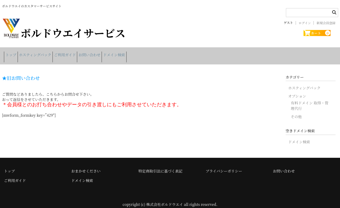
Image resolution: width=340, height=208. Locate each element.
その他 (296, 110)
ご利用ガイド (83, 52)
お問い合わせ (116, 52)
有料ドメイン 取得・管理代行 (309, 99)
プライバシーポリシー (224, 165)
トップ (12, 52)
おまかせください (86, 165)
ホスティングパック (45, 52)
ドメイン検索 (149, 52)
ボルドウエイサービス (63, 32)
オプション (297, 90)
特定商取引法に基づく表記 (160, 165)
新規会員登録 (325, 23)
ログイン (305, 23)
